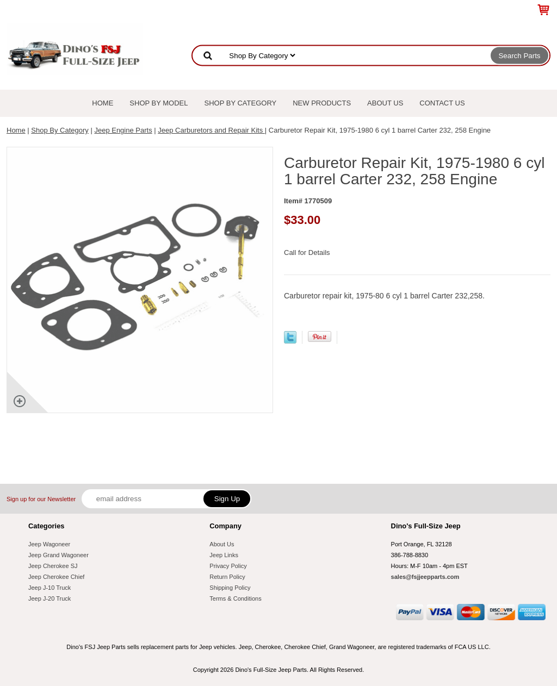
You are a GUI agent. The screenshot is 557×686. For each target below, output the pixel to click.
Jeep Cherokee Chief (56, 576)
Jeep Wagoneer (49, 544)
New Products (322, 103)
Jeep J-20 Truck (49, 598)
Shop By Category (241, 103)
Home (102, 103)
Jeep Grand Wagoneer (58, 555)
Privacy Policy (227, 566)
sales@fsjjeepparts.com (425, 576)
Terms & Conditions (235, 598)
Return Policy (227, 576)
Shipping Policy (229, 587)
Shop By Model (158, 103)
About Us (385, 103)
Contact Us (442, 103)
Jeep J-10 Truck (49, 587)
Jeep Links (223, 555)
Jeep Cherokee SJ (53, 566)
